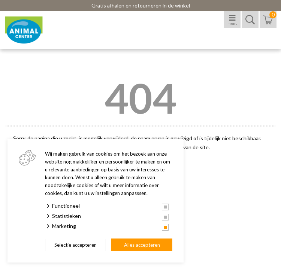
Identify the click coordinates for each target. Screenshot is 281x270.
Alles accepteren (142, 245)
